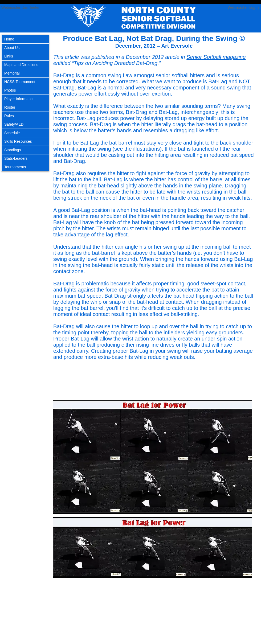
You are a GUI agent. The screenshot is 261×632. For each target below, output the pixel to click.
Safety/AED (13, 124)
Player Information (19, 99)
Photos (10, 90)
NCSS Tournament (19, 82)
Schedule (12, 133)
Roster (9, 107)
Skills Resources (18, 141)
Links (8, 56)
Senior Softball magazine (216, 57)
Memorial (12, 73)
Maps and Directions (21, 65)
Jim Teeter (30, 7)
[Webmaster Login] (243, 7)
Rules (9, 116)
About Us (12, 48)
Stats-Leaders (15, 158)
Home (9, 39)
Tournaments (15, 167)
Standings (12, 150)
